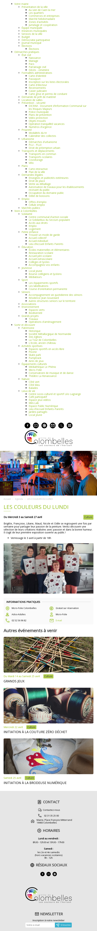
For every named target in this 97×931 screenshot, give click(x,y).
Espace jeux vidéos (40, 400)
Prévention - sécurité (34, 102)
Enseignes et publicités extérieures (48, 178)
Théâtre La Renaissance (43, 376)
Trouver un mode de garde (44, 235)
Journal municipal (31, 42)
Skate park (35, 355)
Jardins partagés (38, 412)
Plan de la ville (37, 172)
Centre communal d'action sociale (48, 217)
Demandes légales (32, 174)
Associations (29, 304)
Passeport (35, 79)
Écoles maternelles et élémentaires (49, 250)
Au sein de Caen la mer (42, 10)
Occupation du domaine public (46, 193)
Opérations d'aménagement (45, 321)
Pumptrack (35, 358)
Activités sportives (32, 346)
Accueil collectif (37, 238)
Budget (26, 37)
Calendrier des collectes (42, 136)
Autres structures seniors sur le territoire (52, 301)
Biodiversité (35, 313)
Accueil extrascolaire (40, 259)
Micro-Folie (35, 370)
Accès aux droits (38, 223)
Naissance (35, 57)
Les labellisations (38, 286)
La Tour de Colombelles (42, 340)
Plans (25, 166)
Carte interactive (38, 169)
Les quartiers (36, 12)
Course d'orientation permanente (48, 289)
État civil (26, 55)
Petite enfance (30, 232)
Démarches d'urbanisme (43, 142)
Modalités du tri (38, 133)
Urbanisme (28, 139)
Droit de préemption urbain (44, 148)
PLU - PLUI (35, 144)
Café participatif (38, 397)
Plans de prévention (40, 114)
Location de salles (32, 100)
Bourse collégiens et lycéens (45, 274)
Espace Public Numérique (43, 406)
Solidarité (27, 214)
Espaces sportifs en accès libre (46, 349)
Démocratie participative (36, 40)
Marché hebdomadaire (42, 19)
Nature (26, 379)
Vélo (31, 163)
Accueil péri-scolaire (40, 256)
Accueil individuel (38, 241)
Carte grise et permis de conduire (48, 94)
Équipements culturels (34, 364)
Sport (25, 280)
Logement (35, 229)
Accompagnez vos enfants (44, 265)
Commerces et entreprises (44, 16)
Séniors (26, 292)
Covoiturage (36, 159)
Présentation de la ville (35, 7)
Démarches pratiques (26, 52)
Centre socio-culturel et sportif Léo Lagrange (55, 394)
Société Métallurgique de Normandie (50, 334)
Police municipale (39, 112)
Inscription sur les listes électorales (49, 82)
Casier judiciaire (38, 91)
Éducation (27, 247)
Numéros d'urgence (40, 127)
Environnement (30, 306)
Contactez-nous (51, 809)
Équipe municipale (32, 27)
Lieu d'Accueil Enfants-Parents (46, 409)
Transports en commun (42, 154)
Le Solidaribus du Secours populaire (49, 219)
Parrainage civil (37, 67)
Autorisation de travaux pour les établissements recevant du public (56, 188)
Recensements (37, 87)
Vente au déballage (40, 184)
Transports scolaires (40, 157)
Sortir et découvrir (24, 325)
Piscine (33, 352)
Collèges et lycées (39, 262)
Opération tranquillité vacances (47, 124)
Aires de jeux (36, 361)
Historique (35, 331)
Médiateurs (35, 277)
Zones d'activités (38, 22)
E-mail (59, 620)
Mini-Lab (34, 403)
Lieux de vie (28, 391)
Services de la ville (32, 34)
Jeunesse (27, 268)
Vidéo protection (38, 118)
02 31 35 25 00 (51, 815)
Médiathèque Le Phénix (42, 367)
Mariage (33, 61)
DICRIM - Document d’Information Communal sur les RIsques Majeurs (57, 107)
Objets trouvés (37, 121)
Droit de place (37, 181)
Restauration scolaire (41, 253)
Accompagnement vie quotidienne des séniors (55, 295)
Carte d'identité (37, 76)
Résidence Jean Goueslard (44, 298)
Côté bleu (34, 385)
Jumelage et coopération (43, 25)
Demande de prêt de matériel (39, 97)
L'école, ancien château (42, 343)
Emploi (25, 199)
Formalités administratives (37, 72)
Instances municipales (34, 31)
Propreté (27, 129)
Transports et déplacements (38, 151)
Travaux (33, 319)
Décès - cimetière (39, 70)
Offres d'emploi (37, 202)
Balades (33, 388)
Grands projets (30, 316)
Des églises (35, 336)
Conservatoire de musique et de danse (51, 373)
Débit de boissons (39, 196)
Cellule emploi (37, 204)
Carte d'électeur (38, 85)
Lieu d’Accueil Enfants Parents (46, 244)
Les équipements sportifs (43, 283)
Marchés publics (31, 208)
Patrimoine (28, 328)
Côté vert (34, 382)
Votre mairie (21, 4)
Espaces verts (37, 310)
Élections (27, 46)
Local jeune (35, 271)
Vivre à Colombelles (25, 211)
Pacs (31, 64)
